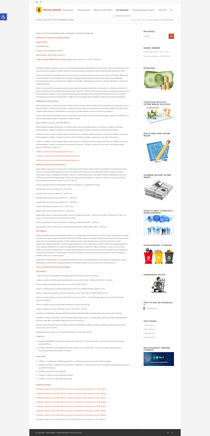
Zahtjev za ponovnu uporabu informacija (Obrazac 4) (57, 160)
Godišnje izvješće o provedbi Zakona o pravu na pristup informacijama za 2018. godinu (71, 406)
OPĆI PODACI (149, 325)
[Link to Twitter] (37, 2)
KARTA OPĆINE (149, 337)
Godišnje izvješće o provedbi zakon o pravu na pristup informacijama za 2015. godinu (70, 419)
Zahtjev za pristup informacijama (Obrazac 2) (54, 151)
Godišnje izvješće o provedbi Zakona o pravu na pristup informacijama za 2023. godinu (71, 389)
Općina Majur (50, 433)
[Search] (171, 10)
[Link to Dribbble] (41, 2)
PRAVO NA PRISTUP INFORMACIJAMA (55, 19)
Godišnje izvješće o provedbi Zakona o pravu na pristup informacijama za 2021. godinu (71, 397)
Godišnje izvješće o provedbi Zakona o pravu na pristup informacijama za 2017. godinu (71, 410)
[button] (3, 16)
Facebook (152, 308)
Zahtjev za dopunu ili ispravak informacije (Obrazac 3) (58, 156)
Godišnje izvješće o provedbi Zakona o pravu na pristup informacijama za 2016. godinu (71, 415)
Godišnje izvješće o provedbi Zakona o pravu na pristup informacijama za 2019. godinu (71, 402)
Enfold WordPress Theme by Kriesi (69, 433)
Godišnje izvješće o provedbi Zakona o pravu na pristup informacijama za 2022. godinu (71, 393)
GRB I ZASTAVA (150, 329)
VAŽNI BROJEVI (149, 333)
